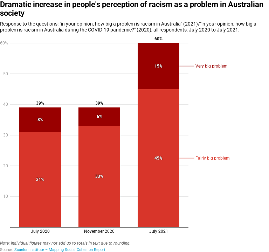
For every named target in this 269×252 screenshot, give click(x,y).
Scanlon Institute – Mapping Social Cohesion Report (59, 249)
